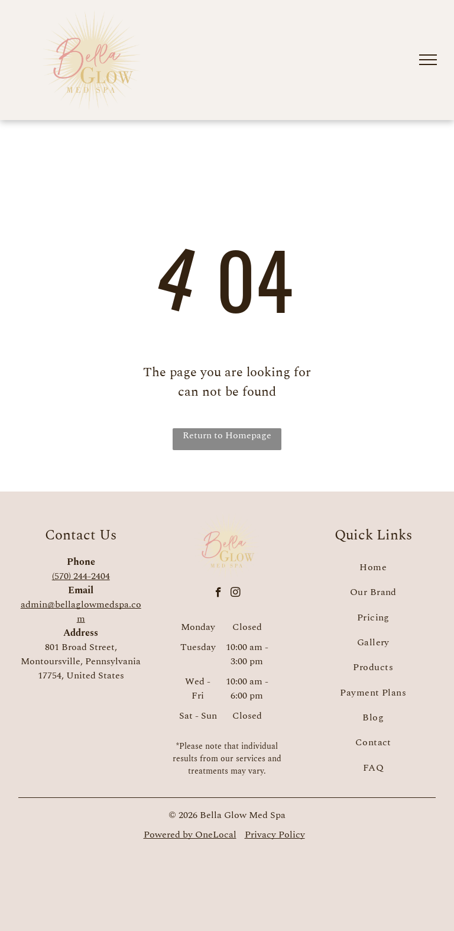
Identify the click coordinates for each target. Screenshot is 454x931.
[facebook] (218, 594)
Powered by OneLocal (190, 834)
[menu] (428, 59)
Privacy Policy (275, 834)
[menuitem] (373, 567)
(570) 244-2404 (81, 576)
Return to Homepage (227, 435)
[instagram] (235, 594)
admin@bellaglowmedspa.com (81, 611)
